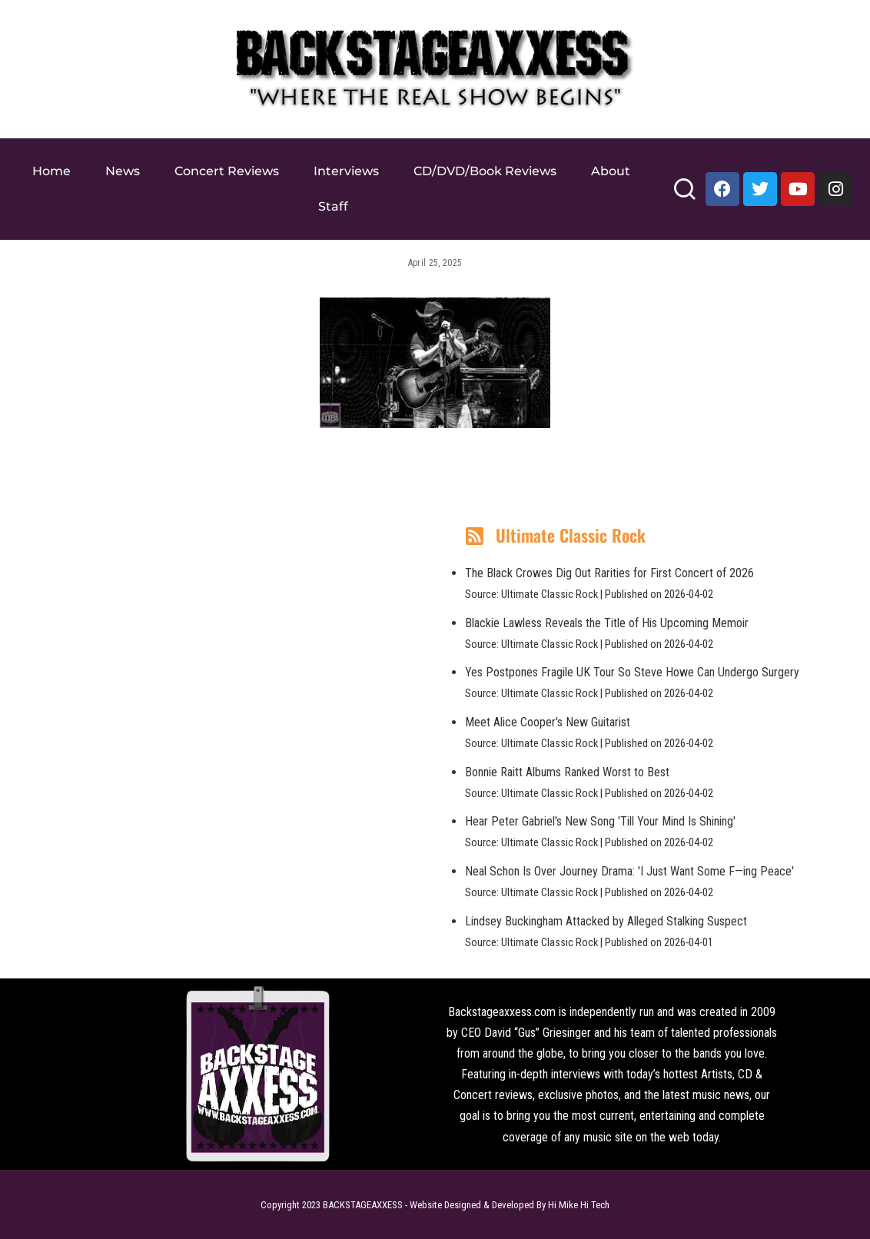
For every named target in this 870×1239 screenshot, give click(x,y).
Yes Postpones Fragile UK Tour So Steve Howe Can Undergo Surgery (632, 672)
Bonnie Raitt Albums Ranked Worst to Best (567, 772)
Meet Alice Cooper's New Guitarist (547, 722)
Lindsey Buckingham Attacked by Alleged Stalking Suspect (606, 921)
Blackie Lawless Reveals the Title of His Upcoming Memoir (607, 623)
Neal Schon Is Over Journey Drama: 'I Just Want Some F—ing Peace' (629, 871)
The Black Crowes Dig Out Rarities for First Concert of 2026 (609, 573)
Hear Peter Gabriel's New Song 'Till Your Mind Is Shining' (600, 821)
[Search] (684, 195)
